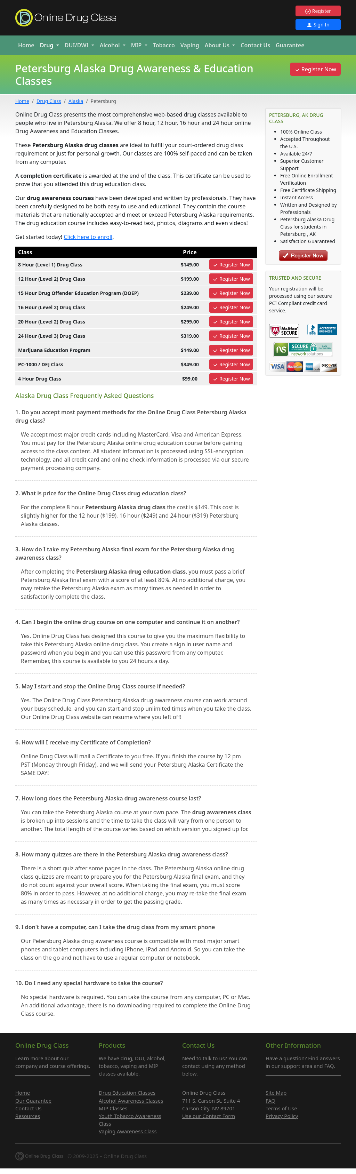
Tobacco (164, 45)
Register (318, 11)
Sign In (318, 24)
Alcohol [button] (110, 45)
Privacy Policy (282, 1115)
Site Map (276, 1092)
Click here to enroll (88, 237)
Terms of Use (281, 1108)
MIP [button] (137, 45)
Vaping (189, 45)
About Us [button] (218, 45)
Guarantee (290, 45)
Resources (27, 1115)
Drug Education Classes (127, 1092)
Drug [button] (47, 45)
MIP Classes (113, 1108)
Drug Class (49, 101)
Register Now (315, 69)
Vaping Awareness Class (128, 1131)
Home (26, 45)
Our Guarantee (33, 1100)
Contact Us (255, 45)
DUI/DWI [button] (77, 45)
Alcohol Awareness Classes (131, 1100)
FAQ (270, 1100)
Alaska (75, 101)
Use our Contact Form (208, 1115)
